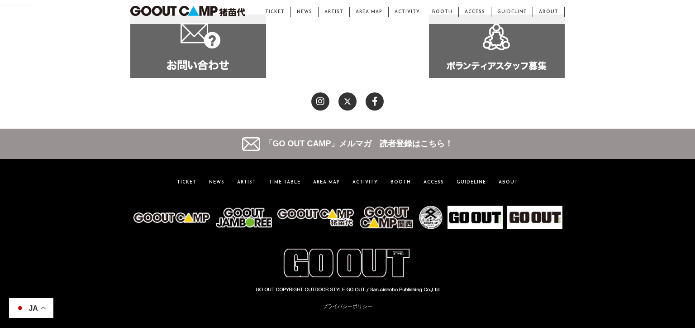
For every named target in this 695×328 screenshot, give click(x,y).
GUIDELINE (512, 12)
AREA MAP (369, 12)
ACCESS (475, 12)
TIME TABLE (284, 182)
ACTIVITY (407, 12)
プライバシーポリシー (347, 306)
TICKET (275, 12)
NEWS (304, 12)
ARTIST (333, 12)
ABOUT (548, 12)
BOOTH (442, 12)
